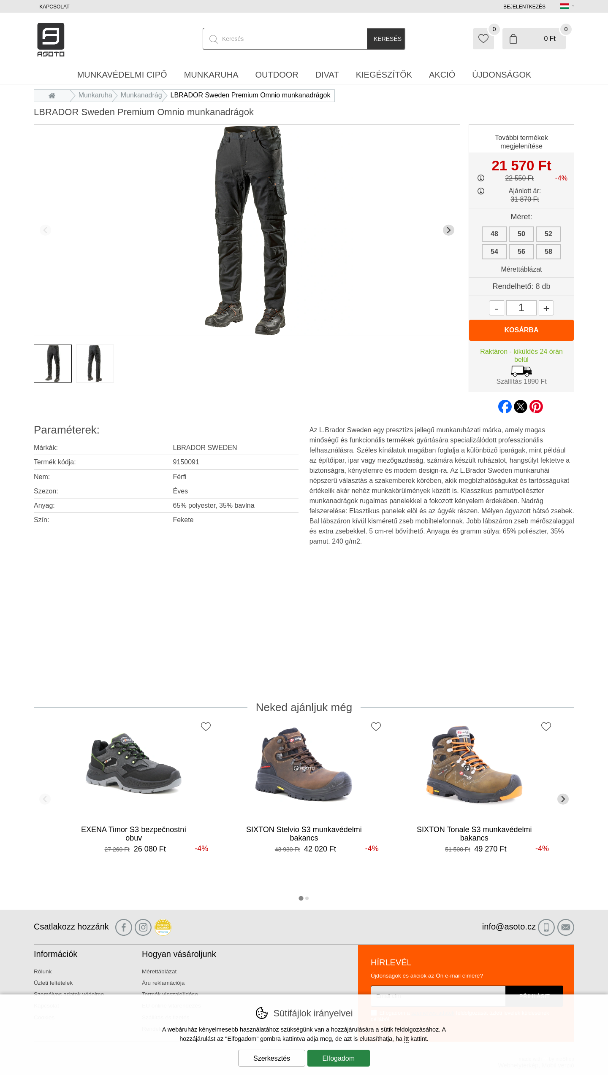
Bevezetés (54, 95)
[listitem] (53, 364)
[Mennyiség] (521, 307)
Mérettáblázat (521, 269)
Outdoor (277, 74)
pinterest (536, 404)
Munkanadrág (141, 95)
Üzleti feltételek (53, 983)
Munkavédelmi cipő (122, 74)
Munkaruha (95, 95)
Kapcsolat (54, 7)
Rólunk (43, 971)
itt (406, 1038)
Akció (442, 74)
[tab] (301, 898)
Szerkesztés (271, 1058)
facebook (505, 404)
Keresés (388, 38)
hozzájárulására (352, 1029)
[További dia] (448, 230)
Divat (327, 74)
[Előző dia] (45, 230)
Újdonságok (501, 74)
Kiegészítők (384, 74)
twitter (520, 404)
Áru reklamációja (163, 983)
